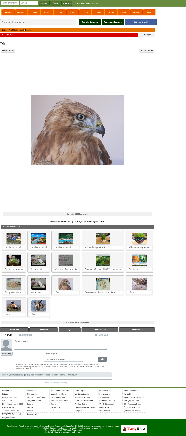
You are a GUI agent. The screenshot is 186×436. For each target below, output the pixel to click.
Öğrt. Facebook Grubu (132, 404)
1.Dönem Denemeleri (10, 411)
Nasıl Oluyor (80, 391)
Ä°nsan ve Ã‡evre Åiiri (65, 269)
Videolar (30, 411)
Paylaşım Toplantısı (131, 401)
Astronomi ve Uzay (82, 397)
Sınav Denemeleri (130, 391)
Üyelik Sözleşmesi (106, 404)
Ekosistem (133, 269)
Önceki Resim (8, 51)
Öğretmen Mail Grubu (132, 407)
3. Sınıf (34, 12)
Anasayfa (8, 12)
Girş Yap (103, 335)
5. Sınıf (59, 12)
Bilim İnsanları (32, 394)
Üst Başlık (147, 35)
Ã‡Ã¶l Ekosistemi (13, 292)
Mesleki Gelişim (81, 404)
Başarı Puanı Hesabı (59, 394)
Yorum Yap (14, 330)
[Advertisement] (78, 74)
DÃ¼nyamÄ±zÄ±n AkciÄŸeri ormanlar (103, 269)
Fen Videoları (32, 391)
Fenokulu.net (24, 335)
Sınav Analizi (32, 414)
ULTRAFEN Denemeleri (11, 414)
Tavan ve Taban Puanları (60, 401)
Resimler (30, 407)
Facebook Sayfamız (107, 401)
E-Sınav (123, 12)
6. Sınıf (72, 12)
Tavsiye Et (43, 330)
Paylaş (70, 330)
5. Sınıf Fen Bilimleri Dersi (13, 30)
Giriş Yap (44, 3)
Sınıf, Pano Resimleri (35, 401)
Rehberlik (127, 394)
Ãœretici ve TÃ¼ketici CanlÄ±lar (100, 292)
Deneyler (30, 404)
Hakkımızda (6, 391)
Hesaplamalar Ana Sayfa (60, 391)
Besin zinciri (36, 269)
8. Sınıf (98, 12)
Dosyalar (136, 12)
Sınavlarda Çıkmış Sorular (134, 397)
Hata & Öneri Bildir (9, 397)
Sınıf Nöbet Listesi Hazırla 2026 (85, 407)
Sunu (53, 411)
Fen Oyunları (56, 407)
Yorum (8, 335)
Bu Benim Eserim (82, 394)
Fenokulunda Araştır (113, 22)
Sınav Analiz (104, 397)
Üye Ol (55, 3)
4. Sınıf (47, 12)
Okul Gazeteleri (105, 391)
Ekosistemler (30, 30)
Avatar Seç (6, 354)
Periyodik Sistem (8, 417)
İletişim (5, 394)
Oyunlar (111, 12)
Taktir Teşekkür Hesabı (84, 401)
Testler (53, 404)
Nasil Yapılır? (104, 411)
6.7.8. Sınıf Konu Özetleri (36, 397)
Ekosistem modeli (13, 247)
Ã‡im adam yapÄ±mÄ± (96, 247)
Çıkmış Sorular (8, 407)
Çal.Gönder (21, 12)
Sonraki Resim (147, 51)
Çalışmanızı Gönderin (132, 411)
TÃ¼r (57, 292)
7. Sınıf (85, 12)
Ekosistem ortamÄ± (14, 269)
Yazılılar (149, 12)
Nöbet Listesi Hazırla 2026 (12, 404)
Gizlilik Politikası (105, 407)
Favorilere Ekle (100, 330)
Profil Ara (67, 3)
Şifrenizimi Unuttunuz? (85, 4)
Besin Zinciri (36, 292)
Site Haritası (7, 401)
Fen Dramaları (105, 394)
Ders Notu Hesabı (58, 397)
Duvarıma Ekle (137, 330)
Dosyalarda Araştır (90, 22)
